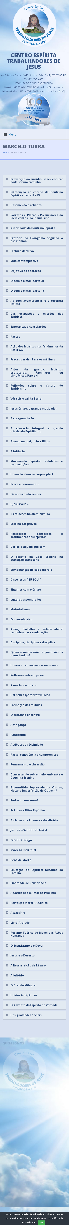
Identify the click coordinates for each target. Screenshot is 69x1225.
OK (41, 1222)
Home (6, 150)
